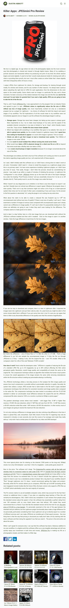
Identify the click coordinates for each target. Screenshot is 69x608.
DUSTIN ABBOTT (16, 4)
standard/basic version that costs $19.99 (36, 474)
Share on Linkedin (15, 539)
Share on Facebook (5, 539)
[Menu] (65, 3)
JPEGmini (26, 174)
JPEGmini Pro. (21, 104)
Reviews (31, 16)
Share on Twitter (10, 539)
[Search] (61, 4)
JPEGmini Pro (45, 530)
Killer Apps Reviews (39, 16)
